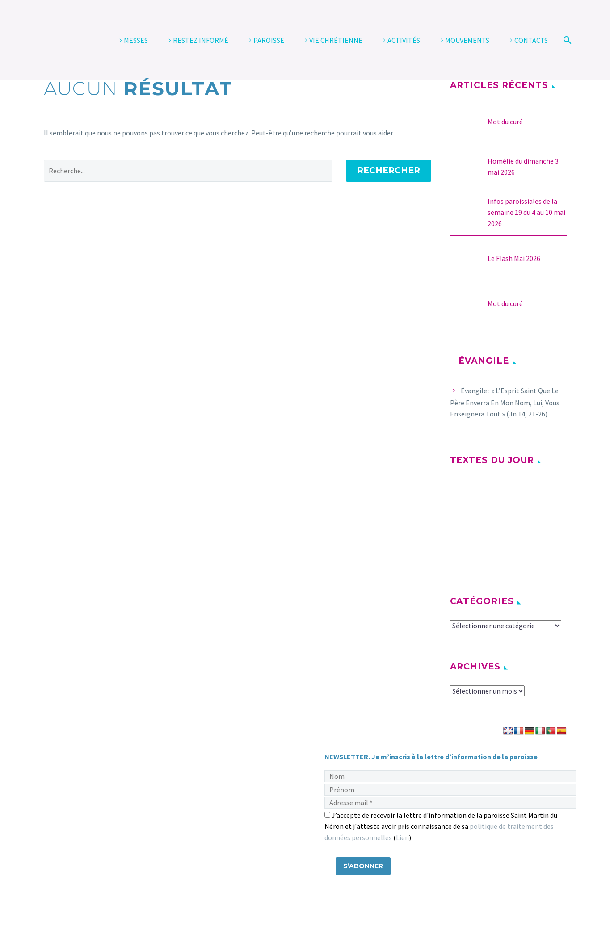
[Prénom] (450, 790)
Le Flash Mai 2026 (514, 258)
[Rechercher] (566, 40)
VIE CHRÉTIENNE (335, 40)
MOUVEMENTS (467, 40)
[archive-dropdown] (487, 691)
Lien (402, 837)
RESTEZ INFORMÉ (200, 40)
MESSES (136, 40)
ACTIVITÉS (403, 40)
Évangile (484, 361)
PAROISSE (268, 40)
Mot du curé (505, 121)
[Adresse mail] (450, 803)
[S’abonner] (363, 866)
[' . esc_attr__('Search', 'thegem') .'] (188, 171)
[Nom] (450, 776)
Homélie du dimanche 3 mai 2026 (523, 166)
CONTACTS (531, 40)
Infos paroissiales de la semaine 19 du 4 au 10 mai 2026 (526, 212)
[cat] (505, 626)
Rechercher (388, 170)
